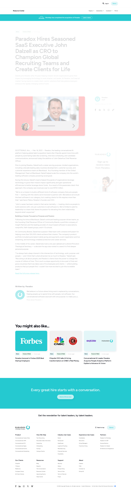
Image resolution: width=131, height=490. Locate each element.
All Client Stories (19, 474)
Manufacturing (61, 448)
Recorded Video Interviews (43, 440)
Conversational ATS (20, 443)
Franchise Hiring (83, 446)
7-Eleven (17, 466)
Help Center (39, 476)
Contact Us (82, 468)
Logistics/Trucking (62, 446)
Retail (59, 438)
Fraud (59, 476)
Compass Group (19, 471)
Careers (81, 463)
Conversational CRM (20, 440)
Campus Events (40, 451)
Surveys (38, 448)
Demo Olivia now (65, 397)
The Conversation (41, 468)
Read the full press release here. (27, 273)
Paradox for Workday (105, 438)
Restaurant (61, 440)
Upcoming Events (41, 474)
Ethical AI (81, 471)
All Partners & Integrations (107, 448)
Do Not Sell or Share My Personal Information (102, 486)
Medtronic (18, 468)
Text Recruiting (40, 438)
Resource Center (18, 11)
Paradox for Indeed (105, 446)
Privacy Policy (61, 468)
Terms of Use (61, 471)
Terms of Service (62, 474)
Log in (107, 3)
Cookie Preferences (86, 486)
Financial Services (62, 451)
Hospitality (60, 454)
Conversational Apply (20, 446)
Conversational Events (21, 448)
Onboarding (39, 446)
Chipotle (17, 463)
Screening (39, 443)
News (116, 11)
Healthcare (60, 443)
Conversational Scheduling (22, 451)
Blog (37, 463)
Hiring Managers (83, 443)
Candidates (82, 438)
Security (60, 463)
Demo (114, 3)
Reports (38, 466)
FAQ (80, 466)
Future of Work (27, 354)
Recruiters (81, 440)
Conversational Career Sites (22, 438)
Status (59, 466)
